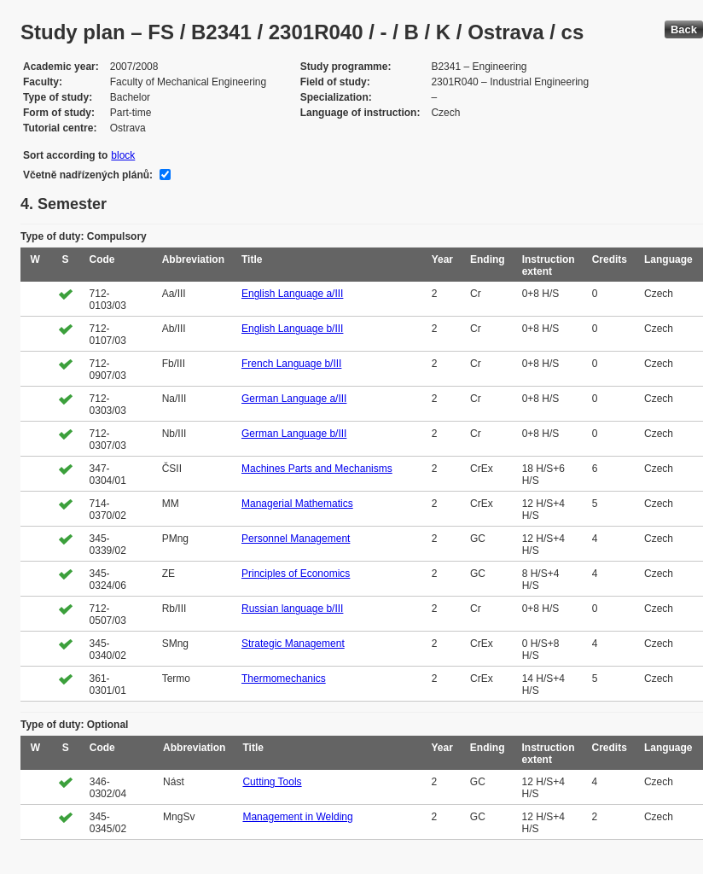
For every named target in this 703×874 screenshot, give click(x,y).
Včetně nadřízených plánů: (88, 175)
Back (684, 29)
